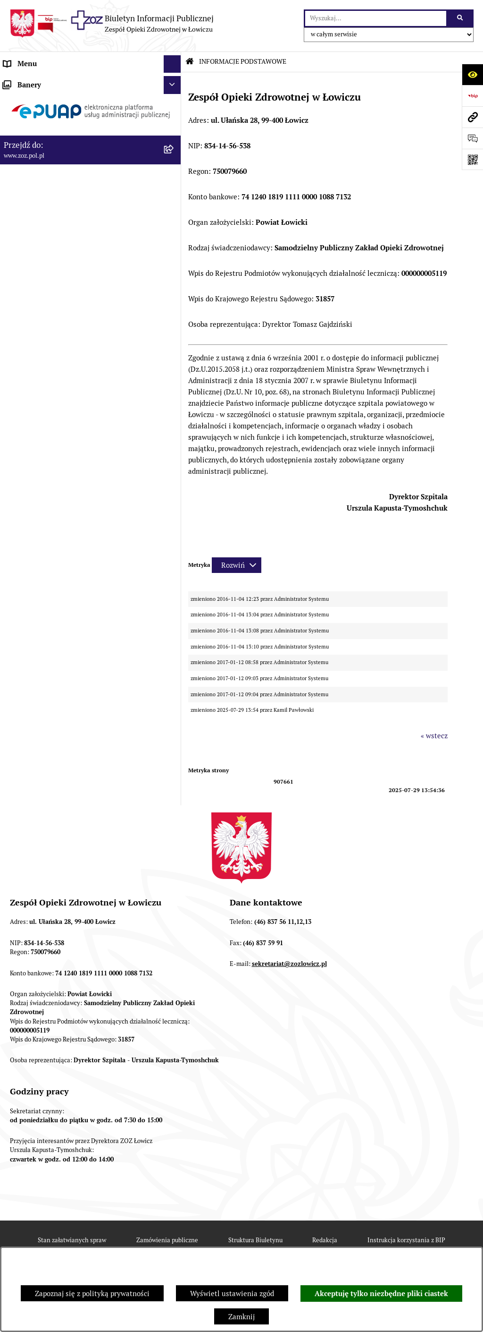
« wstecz (434, 735)
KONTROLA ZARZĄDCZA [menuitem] (44, 205)
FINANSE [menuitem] (18, 223)
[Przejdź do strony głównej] (111, 23)
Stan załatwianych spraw (72, 1240)
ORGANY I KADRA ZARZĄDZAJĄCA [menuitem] (61, 134)
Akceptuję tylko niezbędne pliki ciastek (381, 1293)
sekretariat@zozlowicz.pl (289, 964)
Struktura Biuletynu (255, 1240)
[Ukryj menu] (173, 64)
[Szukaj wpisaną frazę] (461, 18)
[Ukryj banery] (173, 309)
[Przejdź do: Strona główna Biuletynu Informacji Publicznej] (189, 61)
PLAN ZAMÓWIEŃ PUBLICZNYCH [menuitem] (58, 283)
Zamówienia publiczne (167, 1240)
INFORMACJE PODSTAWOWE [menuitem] (51, 81)
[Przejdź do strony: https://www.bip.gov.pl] (472, 95)
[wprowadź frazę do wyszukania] (376, 18)
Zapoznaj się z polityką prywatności (92, 1293)
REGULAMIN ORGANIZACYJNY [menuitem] (53, 116)
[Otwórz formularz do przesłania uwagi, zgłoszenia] (472, 138)
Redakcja (324, 1240)
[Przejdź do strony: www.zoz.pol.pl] (472, 117)
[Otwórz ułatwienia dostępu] (472, 74)
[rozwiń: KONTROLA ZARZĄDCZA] (174, 206)
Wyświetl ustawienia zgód (232, 1293)
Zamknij (241, 1316)
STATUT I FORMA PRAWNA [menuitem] (47, 98)
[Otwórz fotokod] (472, 159)
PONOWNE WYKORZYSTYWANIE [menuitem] (58, 240)
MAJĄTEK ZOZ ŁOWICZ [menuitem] (41, 187)
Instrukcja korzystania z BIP (406, 1240)
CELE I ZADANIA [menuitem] (31, 169)
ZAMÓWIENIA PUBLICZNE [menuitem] (46, 266)
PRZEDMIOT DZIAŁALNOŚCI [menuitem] (50, 152)
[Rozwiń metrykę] (236, 565)
